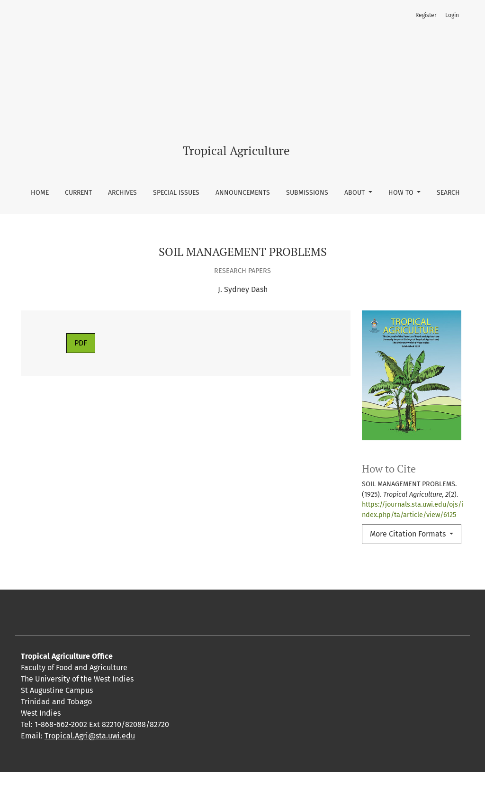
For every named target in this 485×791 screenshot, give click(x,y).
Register (426, 15)
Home (40, 193)
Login (452, 15)
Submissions (307, 193)
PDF (80, 342)
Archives (122, 193)
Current (78, 193)
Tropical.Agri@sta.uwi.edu (90, 754)
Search (448, 193)
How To (401, 193)
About (355, 193)
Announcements (243, 193)
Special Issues (176, 193)
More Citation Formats (409, 533)
